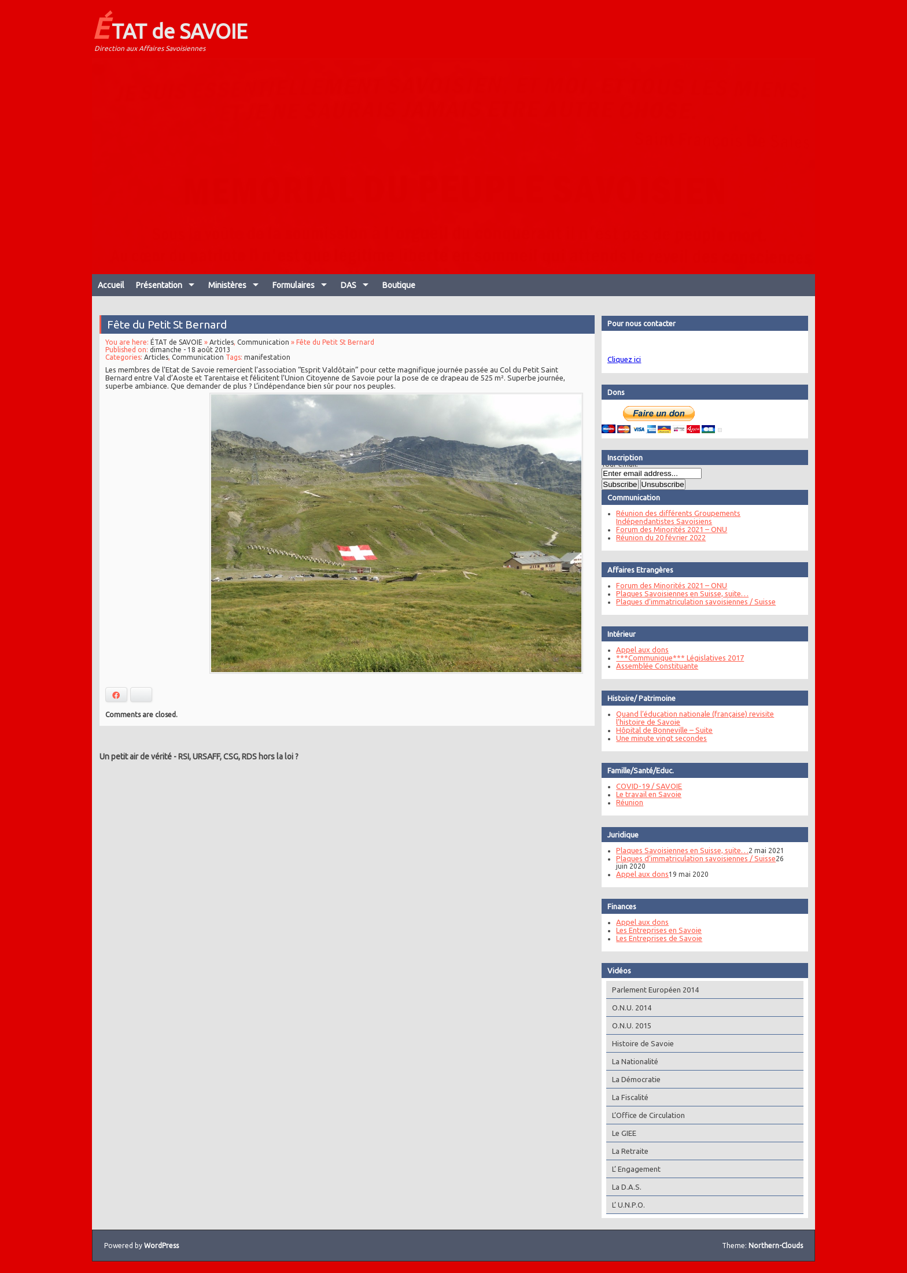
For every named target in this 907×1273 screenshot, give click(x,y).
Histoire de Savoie (642, 1043)
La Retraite (629, 1151)
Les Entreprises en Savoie (658, 930)
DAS (348, 285)
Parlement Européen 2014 (654, 990)
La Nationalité (634, 1061)
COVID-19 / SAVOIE (648, 786)
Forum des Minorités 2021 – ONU (671, 529)
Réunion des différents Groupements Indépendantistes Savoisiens (677, 517)
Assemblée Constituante (656, 666)
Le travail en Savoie (648, 794)
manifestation (267, 357)
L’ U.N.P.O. (627, 1205)
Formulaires (293, 285)
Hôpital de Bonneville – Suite (663, 730)
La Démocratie (635, 1079)
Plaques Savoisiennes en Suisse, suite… (681, 593)
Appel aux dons (641, 649)
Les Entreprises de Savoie (658, 938)
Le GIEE (623, 1133)
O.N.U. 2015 (631, 1025)
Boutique (398, 285)
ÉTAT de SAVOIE (170, 28)
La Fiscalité (629, 1097)
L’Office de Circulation (647, 1115)
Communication (263, 342)
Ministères (227, 285)
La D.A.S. (626, 1187)
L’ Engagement (635, 1169)
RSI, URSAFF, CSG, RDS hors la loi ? (238, 756)
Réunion (629, 802)
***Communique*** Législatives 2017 (679, 658)
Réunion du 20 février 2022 (660, 537)
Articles (222, 342)
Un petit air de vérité (135, 756)
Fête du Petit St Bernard (167, 325)
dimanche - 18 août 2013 (191, 350)
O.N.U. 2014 (631, 1007)
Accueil (111, 285)
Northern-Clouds (776, 1245)
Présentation (159, 285)
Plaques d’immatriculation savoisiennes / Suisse (695, 601)
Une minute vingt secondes (660, 738)
